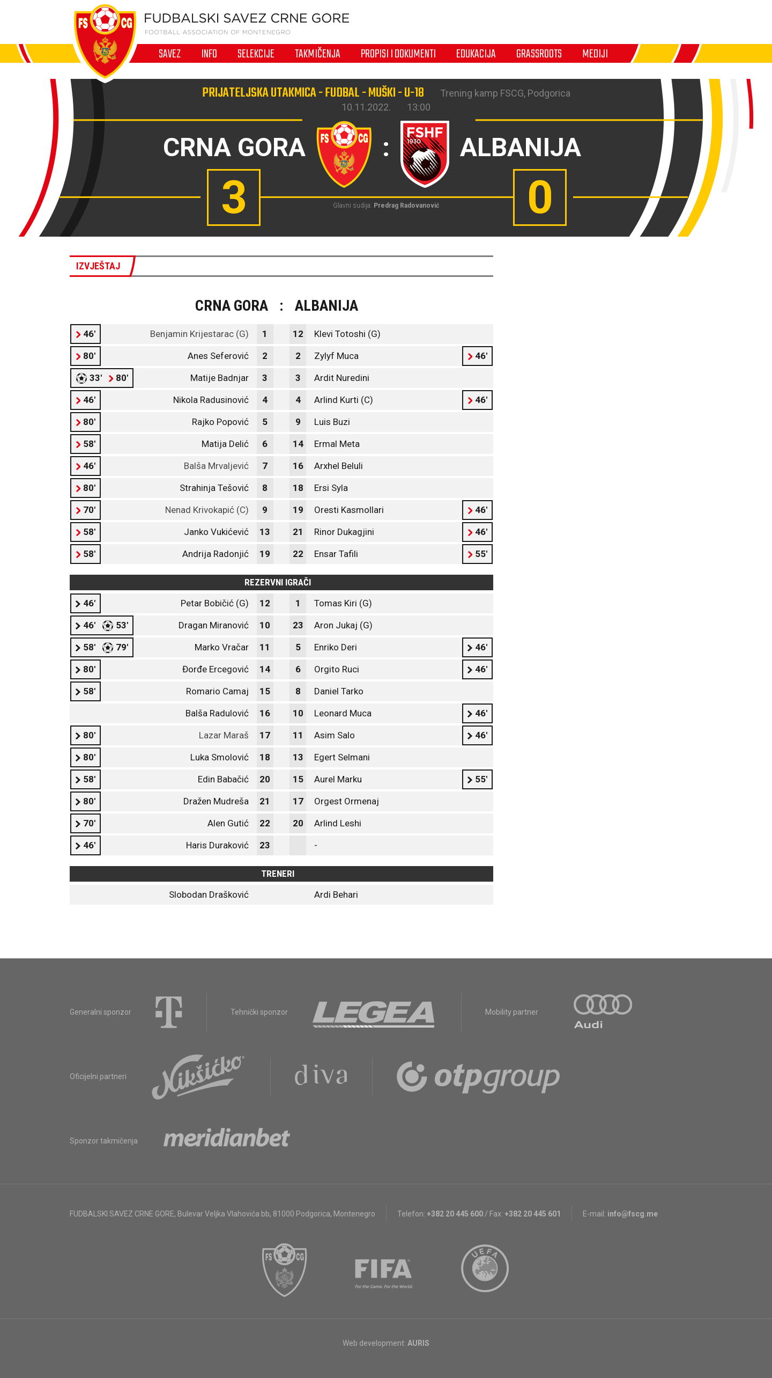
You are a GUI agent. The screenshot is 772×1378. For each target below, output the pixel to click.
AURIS (418, 1343)
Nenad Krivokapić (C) (207, 509)
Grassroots (539, 54)
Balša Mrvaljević (216, 465)
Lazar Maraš (224, 735)
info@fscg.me (632, 1214)
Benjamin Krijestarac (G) (199, 333)
